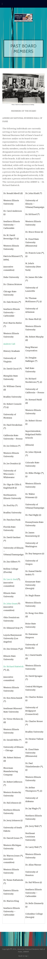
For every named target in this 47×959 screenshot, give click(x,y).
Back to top (23, 956)
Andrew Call (9, 344)
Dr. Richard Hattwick (13, 666)
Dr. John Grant (10, 603)
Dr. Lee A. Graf (10, 579)
